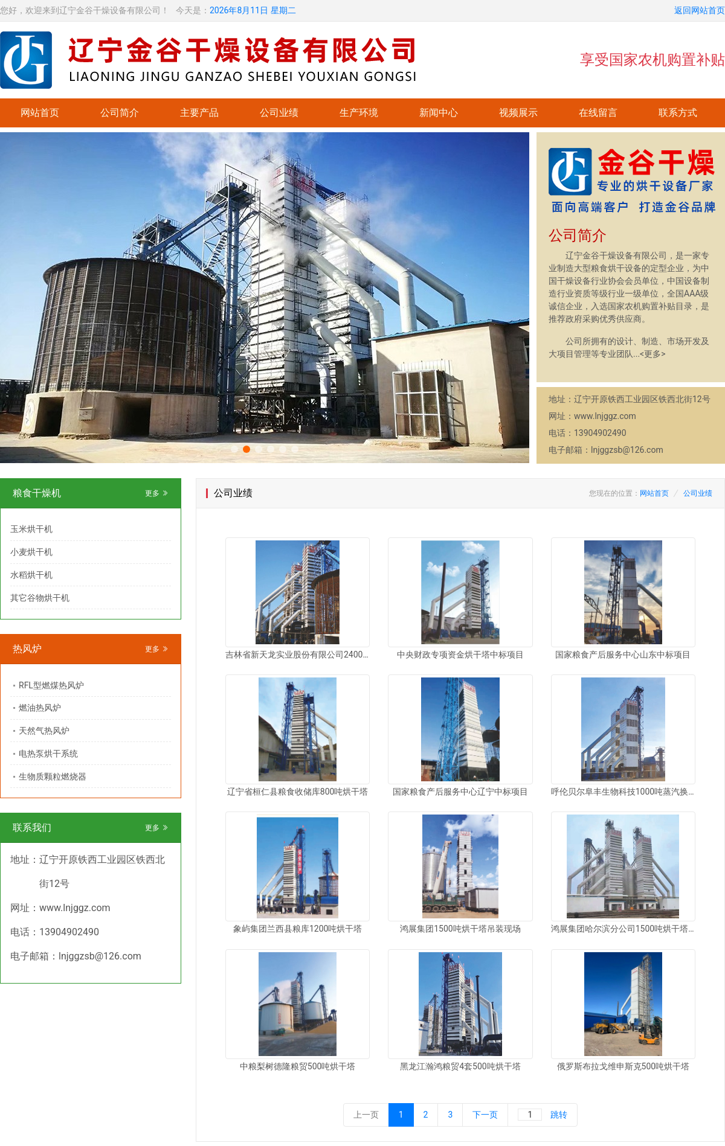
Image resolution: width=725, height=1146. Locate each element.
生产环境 (359, 112)
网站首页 (40, 112)
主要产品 (199, 112)
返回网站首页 (699, 10)
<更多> (652, 354)
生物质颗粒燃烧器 (52, 776)
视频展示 (518, 112)
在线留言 (598, 112)
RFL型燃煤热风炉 (51, 685)
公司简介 (119, 112)
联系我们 (32, 827)
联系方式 (678, 112)
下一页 (485, 1114)
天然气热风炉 (44, 730)
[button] (234, 449)
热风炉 (27, 649)
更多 (157, 493)
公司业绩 (279, 112)
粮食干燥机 (37, 493)
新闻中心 (438, 112)
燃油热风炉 (40, 707)
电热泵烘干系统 (48, 753)
